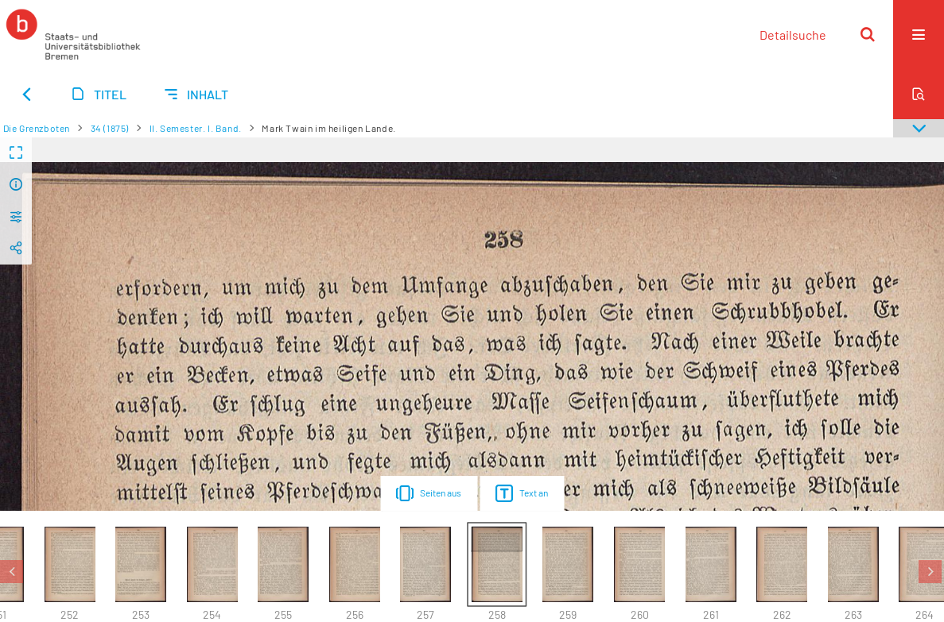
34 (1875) (110, 127)
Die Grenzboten (36, 127)
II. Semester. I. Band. (196, 127)
